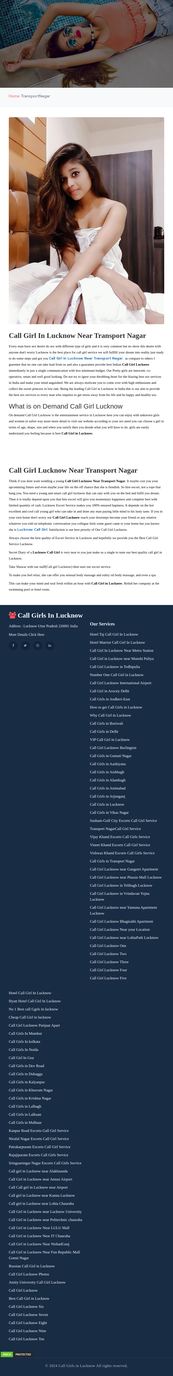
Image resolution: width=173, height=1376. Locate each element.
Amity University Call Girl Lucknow (37, 1282)
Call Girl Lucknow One (108, 946)
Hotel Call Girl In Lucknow (30, 993)
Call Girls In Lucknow (46, 615)
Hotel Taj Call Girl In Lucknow (114, 634)
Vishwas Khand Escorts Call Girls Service (122, 853)
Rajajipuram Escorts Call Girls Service (38, 1155)
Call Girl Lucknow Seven (28, 1315)
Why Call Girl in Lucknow (110, 715)
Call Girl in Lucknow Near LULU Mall (39, 1228)
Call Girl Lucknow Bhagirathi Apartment (121, 921)
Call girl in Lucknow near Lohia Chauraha (41, 1203)
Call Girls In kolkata (24, 1041)
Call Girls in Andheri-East (110, 699)
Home (14, 96)
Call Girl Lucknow (23, 1290)
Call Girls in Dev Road (26, 1066)
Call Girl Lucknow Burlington (113, 748)
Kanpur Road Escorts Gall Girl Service (39, 1131)
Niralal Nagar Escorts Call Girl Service (39, 1139)
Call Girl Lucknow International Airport (120, 683)
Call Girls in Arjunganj (107, 796)
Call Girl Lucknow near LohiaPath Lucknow (124, 937)
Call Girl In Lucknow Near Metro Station (121, 650)
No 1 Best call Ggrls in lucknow (33, 1009)
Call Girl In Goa (21, 1058)
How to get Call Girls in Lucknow (116, 707)
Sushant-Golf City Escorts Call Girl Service (123, 820)
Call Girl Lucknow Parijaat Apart (34, 1025)
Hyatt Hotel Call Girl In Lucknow (35, 1001)
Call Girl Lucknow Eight (28, 1323)
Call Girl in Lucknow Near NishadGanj (39, 1244)
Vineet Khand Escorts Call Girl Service (120, 845)
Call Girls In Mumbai (25, 1033)
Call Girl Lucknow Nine (27, 1331)
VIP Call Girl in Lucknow (110, 739)
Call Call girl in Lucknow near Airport (38, 1187)
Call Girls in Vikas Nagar (109, 812)
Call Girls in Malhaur (25, 1122)
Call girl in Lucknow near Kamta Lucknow (42, 1195)
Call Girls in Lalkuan (25, 1114)
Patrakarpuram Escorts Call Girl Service (40, 1147)
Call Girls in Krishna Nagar (30, 1098)
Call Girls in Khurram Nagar (31, 1090)
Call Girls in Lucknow (107, 804)
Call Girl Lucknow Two (108, 954)
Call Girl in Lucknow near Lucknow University (45, 1212)
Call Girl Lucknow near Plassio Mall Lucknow (126, 877)
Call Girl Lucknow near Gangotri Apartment (124, 869)
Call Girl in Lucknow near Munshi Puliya (122, 659)
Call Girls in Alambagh (107, 780)
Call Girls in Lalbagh (25, 1106)
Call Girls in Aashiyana (108, 764)
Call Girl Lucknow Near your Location (120, 929)
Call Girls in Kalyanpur (27, 1082)
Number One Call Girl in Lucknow (116, 675)
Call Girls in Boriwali (106, 723)
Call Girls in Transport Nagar (112, 861)
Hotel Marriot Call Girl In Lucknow (117, 642)
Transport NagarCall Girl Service (115, 829)
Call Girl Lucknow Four (108, 970)
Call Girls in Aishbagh (107, 772)
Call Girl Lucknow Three (109, 962)
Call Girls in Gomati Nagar (111, 756)
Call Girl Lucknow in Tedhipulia (115, 667)
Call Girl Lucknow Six (26, 1306)
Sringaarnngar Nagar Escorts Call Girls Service (45, 1163)
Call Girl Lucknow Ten (26, 1339)
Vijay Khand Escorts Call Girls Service (120, 837)
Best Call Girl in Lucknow (29, 1298)
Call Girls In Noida (23, 1050)
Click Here (36, 634)
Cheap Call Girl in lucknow (30, 1017)
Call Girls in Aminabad (107, 788)
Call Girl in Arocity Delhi (109, 691)
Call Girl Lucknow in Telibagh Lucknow (121, 885)
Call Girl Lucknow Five (108, 978)
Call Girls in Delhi (104, 731)
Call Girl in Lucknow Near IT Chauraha (39, 1236)
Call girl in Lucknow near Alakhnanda (38, 1171)
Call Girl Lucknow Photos (29, 1274)
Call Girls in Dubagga (26, 1074)
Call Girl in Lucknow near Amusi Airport (40, 1179)
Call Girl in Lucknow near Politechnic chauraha (45, 1220)
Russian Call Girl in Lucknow (32, 1266)
